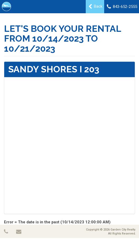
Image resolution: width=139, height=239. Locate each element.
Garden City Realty (123, 229)
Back (95, 6)
